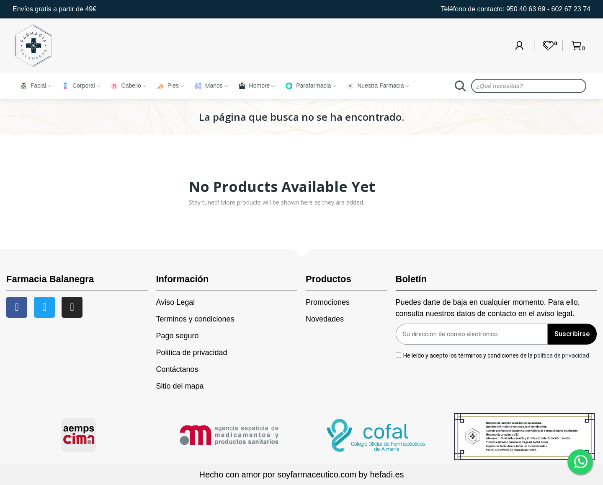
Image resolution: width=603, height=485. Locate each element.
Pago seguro (177, 336)
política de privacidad (561, 355)
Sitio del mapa (180, 386)
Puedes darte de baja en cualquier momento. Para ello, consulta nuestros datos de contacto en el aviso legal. (488, 308)
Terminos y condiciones (195, 319)
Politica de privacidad (191, 352)
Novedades (325, 319)
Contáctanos (177, 369)
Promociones (328, 302)
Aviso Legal (175, 302)
